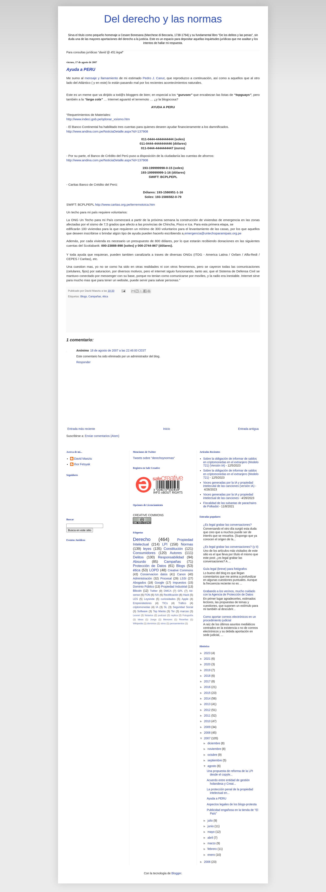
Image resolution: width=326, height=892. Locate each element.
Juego (153, 619)
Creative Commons (180, 570)
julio (210, 820)
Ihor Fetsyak (82, 464)
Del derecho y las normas (163, 19)
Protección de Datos (149, 566)
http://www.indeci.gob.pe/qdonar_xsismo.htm (98, 119)
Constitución (173, 549)
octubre (212, 754)
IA (157, 607)
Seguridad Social (183, 607)
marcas (184, 611)
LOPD (154, 570)
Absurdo (139, 562)
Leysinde (149, 599)
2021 (207, 658)
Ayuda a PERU (80, 69)
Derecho (142, 539)
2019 (207, 670)
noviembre (214, 749)
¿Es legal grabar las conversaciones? (227, 524)
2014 (207, 698)
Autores (176, 553)
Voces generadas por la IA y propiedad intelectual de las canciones (228, 496)
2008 (207, 732)
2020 (207, 664)
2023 (207, 653)
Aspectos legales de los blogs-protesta (232, 804)
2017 (207, 681)
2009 (207, 727)
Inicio (166, 428)
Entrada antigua (248, 428)
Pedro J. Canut (154, 78)
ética (105, 296)
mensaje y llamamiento (101, 78)
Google (159, 582)
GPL (180, 590)
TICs (165, 603)
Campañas (94, 296)
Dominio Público (143, 586)
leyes (147, 549)
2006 (207, 861)
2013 (207, 704)
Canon (181, 574)
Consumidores (144, 553)
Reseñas (183, 619)
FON (147, 594)
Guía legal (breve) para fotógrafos (225, 568)
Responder (83, 362)
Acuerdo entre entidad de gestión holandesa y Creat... (228, 781)
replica (174, 615)
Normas (187, 544)
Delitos (138, 557)
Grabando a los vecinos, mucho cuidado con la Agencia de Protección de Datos (229, 592)
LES (135, 599)
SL (165, 607)
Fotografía (188, 615)
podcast (162, 615)
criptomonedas (141, 607)
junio (210, 826)
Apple (185, 599)
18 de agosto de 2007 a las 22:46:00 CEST (118, 350)
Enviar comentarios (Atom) (102, 436)
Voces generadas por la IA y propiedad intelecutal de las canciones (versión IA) (228, 484)
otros (163, 623)
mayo (211, 831)
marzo (211, 843)
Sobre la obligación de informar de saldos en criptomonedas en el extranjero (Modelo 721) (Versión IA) (230, 462)
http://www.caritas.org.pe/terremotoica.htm (124, 204)
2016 (207, 687)
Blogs (83, 296)
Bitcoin (137, 590)
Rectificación (171, 594)
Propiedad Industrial (174, 586)
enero (211, 854)
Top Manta (159, 611)
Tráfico (182, 603)
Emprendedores (142, 603)
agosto (212, 766)
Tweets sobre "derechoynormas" (154, 458)
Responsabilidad (171, 557)
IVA (157, 594)
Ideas (140, 619)
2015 (207, 692)
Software (142, 611)
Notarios (149, 615)
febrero (212, 849)
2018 (207, 675)
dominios (152, 623)
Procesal (166, 578)
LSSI (183, 578)
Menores (167, 619)
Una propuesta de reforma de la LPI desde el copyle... (230, 772)
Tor (173, 611)
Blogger (176, 873)
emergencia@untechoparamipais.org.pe (212, 233)
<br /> (98, 578)
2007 (207, 738)
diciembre (214, 743)
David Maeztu (83, 458)
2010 (207, 721)
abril (210, 837)
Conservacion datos (154, 574)
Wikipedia (138, 623)
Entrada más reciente (81, 428)
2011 (207, 715)
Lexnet (136, 615)
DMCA (168, 590)
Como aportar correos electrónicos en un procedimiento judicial (229, 618)
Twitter (154, 590)
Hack (186, 594)
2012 (207, 710)
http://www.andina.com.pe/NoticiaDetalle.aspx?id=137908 (107, 131)
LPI (164, 544)
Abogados (139, 582)
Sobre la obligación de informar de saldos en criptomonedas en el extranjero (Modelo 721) (230, 474)
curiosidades (168, 599)
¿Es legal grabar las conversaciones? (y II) (230, 546)
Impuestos (179, 582)
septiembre (215, 760)
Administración (142, 578)
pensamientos (177, 623)
